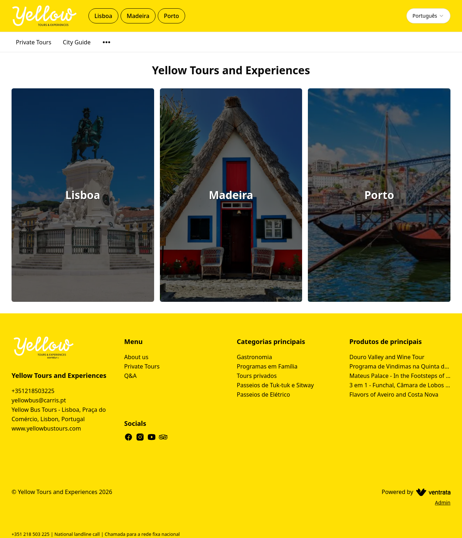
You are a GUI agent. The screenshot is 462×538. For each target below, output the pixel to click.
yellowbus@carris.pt (39, 400)
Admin (442, 502)
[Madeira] (231, 195)
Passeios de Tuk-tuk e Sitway (275, 385)
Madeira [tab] (138, 16)
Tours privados (257, 376)
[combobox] (428, 15)
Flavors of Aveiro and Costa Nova (393, 394)
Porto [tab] (171, 16)
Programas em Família (267, 366)
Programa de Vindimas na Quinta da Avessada (399, 366)
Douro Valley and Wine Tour (386, 357)
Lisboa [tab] (104, 16)
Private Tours (33, 42)
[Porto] (379, 195)
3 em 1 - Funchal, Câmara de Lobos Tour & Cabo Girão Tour (399, 385)
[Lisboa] (83, 195)
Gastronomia (254, 357)
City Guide (77, 42)
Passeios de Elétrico (263, 394)
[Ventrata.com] (431, 492)
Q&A (130, 376)
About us (136, 357)
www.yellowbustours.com (46, 428)
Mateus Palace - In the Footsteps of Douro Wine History (399, 376)
